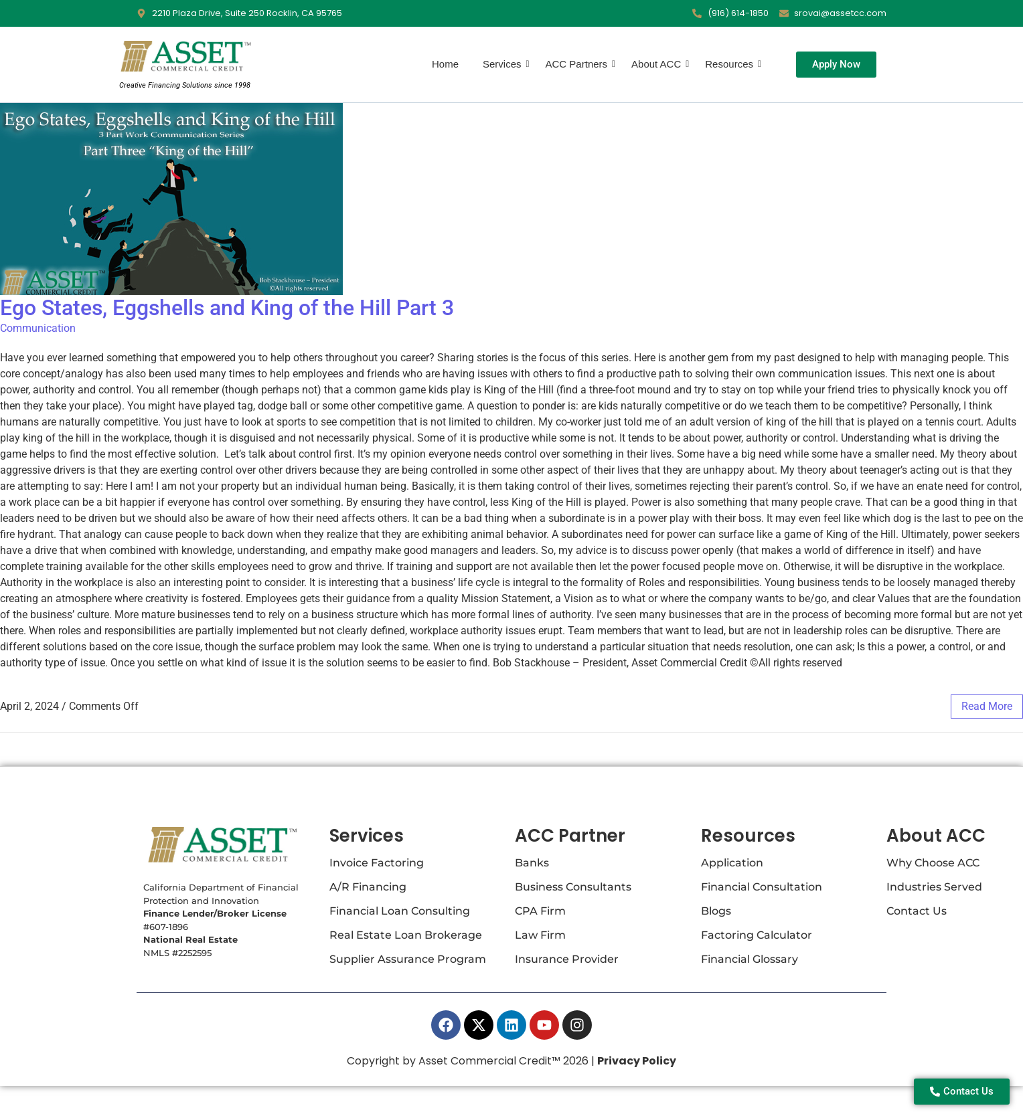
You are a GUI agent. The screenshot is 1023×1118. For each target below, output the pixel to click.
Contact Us (916, 911)
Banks (532, 862)
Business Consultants (573, 886)
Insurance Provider (567, 959)
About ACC (657, 64)
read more (986, 706)
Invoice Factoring (376, 862)
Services (503, 64)
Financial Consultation (761, 886)
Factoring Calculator (756, 935)
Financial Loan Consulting (399, 911)
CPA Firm (540, 911)
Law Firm (540, 935)
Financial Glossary (749, 959)
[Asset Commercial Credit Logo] (184, 57)
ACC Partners (578, 64)
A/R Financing (367, 886)
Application (732, 862)
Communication (38, 328)
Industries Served (934, 886)
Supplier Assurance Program (407, 959)
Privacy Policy (636, 1060)
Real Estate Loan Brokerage (405, 935)
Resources (730, 64)
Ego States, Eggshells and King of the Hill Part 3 (227, 307)
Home (445, 64)
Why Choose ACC (932, 862)
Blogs (716, 911)
